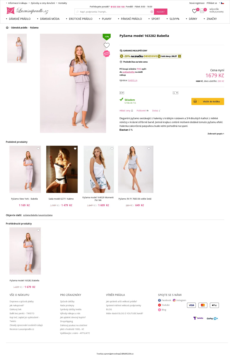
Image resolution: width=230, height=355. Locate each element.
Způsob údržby (67, 301)
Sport (155, 19)
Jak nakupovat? (17, 305)
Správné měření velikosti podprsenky (123, 305)
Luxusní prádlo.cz (26, 10)
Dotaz (155, 110)
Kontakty (62, 3)
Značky (212, 19)
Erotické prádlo (80, 19)
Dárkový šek (15, 309)
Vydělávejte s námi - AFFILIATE (75, 333)
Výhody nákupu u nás (70, 313)
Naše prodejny (67, 305)
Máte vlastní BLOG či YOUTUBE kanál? (124, 313)
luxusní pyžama (45, 215)
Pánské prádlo (131, 19)
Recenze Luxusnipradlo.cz (22, 329)
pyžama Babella (30, 215)
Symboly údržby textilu (70, 309)
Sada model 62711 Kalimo (61, 198)
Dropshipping (66, 321)
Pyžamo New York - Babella (24, 198)
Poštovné (141, 110)
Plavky (106, 19)
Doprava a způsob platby (22, 301)
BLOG (109, 309)
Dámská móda (49, 19)
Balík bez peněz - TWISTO (22, 313)
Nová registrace (197, 3)
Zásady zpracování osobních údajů (26, 325)
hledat (161, 11)
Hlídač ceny (124, 110)
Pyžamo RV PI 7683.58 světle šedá (134, 198)
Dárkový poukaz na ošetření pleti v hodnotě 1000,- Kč (73, 327)
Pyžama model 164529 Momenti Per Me (98, 198)
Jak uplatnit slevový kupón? (73, 317)
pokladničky (129, 72)
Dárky (193, 19)
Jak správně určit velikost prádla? (121, 301)
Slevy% (174, 19)
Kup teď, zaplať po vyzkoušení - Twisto (24, 319)
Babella (132, 80)
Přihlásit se (212, 3)
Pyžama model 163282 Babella (24, 280)
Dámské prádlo (19, 19)
